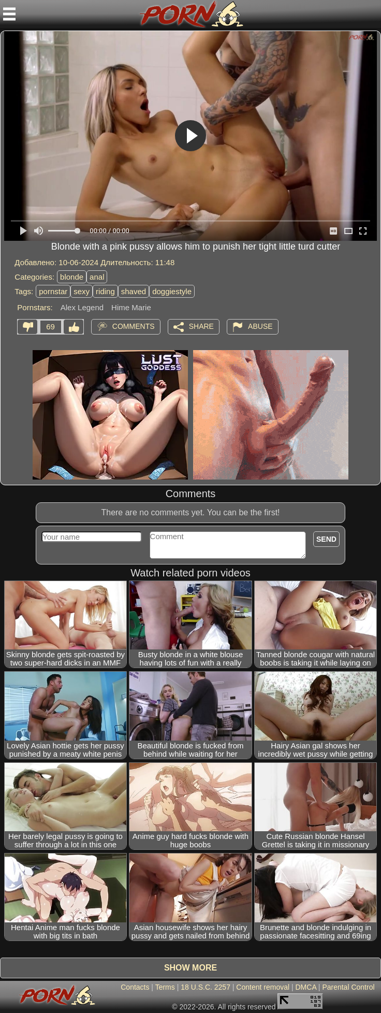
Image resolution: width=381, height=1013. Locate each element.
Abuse (260, 326)
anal (97, 276)
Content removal (262, 987)
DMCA (306, 987)
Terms (165, 987)
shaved (133, 291)
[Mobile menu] (9, 14)
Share (201, 326)
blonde (71, 276)
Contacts (135, 987)
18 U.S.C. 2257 (205, 987)
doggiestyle (172, 291)
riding (105, 291)
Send (326, 539)
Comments (133, 326)
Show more (190, 967)
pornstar (53, 291)
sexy (82, 291)
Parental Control (348, 987)
